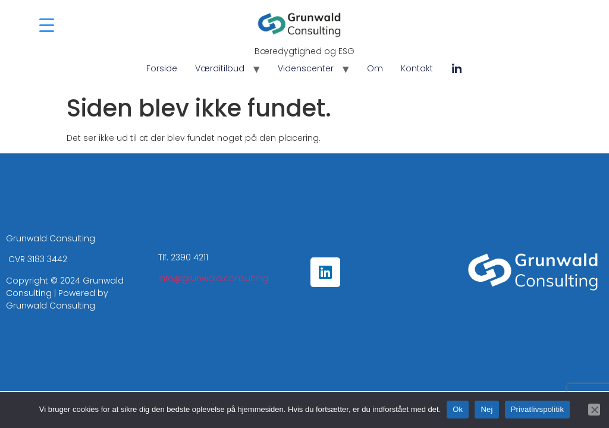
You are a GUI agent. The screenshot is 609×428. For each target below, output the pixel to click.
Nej (486, 409)
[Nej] (594, 410)
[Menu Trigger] (46, 25)
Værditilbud (219, 68)
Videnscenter (306, 68)
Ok (458, 409)
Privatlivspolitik (537, 409)
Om (375, 68)
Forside (161, 68)
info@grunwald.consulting (213, 278)
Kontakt (417, 68)
